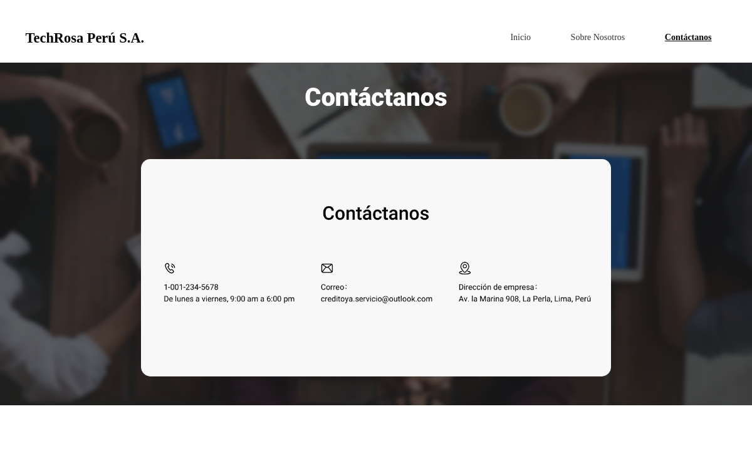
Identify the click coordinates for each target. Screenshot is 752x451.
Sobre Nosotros (598, 37)
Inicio (520, 37)
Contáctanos (688, 37)
